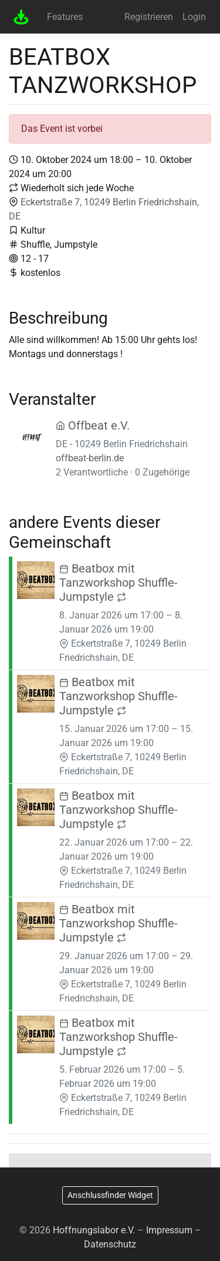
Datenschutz (110, 1244)
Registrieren (148, 16)
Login (194, 16)
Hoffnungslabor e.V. (94, 1230)
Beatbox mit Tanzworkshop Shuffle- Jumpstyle (118, 582)
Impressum (169, 1230)
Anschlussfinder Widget (110, 1195)
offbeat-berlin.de (90, 458)
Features (65, 16)
